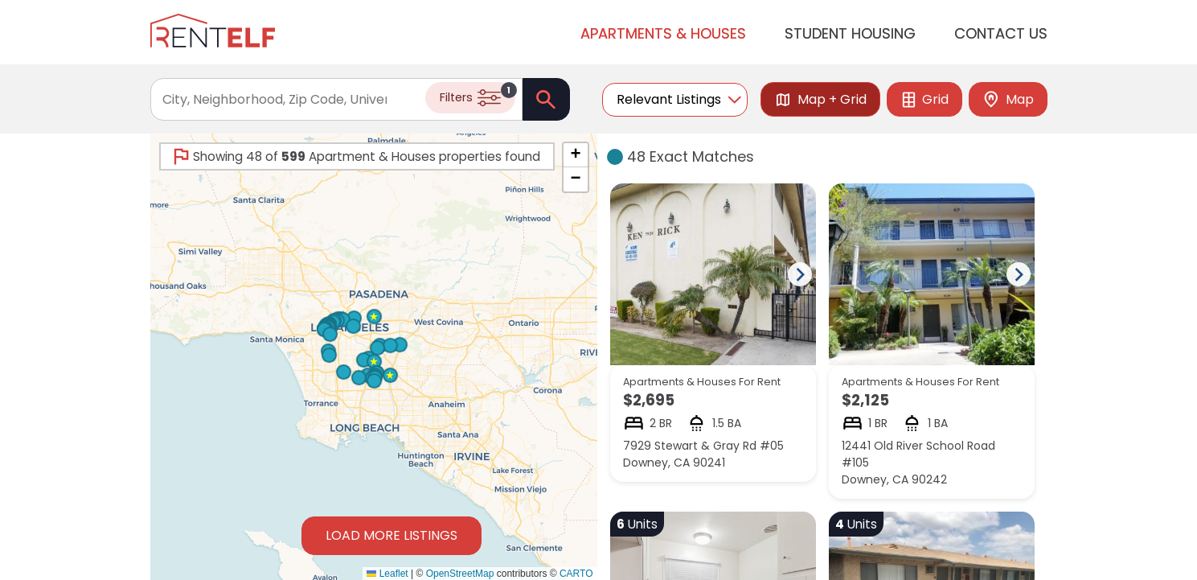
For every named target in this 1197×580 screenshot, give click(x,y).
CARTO (576, 573)
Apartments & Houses (663, 33)
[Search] (546, 99)
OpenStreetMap (460, 573)
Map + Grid (820, 99)
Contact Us (1000, 33)
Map (1007, 99)
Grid (924, 99)
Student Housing (850, 33)
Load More (391, 535)
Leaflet (387, 573)
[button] (362, 359)
